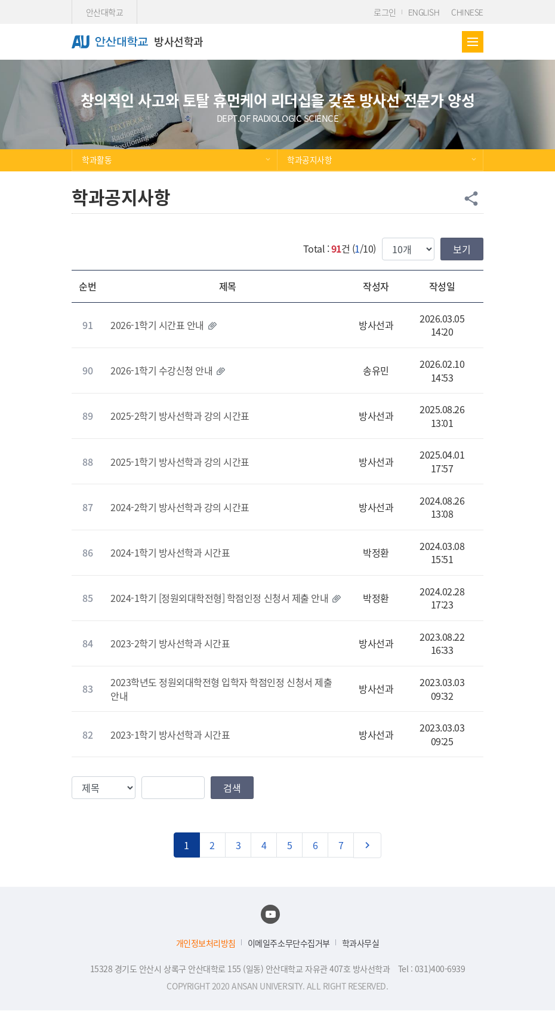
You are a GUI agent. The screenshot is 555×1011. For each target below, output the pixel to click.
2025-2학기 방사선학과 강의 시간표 (179, 415)
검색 (232, 787)
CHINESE (467, 12)
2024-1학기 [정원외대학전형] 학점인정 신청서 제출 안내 (219, 598)
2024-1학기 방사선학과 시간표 (170, 552)
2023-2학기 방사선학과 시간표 (170, 643)
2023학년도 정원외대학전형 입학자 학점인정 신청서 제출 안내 (221, 688)
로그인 (385, 12)
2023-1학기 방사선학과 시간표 (170, 734)
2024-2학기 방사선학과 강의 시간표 (179, 507)
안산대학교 (105, 12)
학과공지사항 (309, 159)
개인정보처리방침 (206, 943)
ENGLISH (424, 12)
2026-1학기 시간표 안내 (157, 325)
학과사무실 (361, 943)
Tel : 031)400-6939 (431, 969)
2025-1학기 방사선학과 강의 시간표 (179, 461)
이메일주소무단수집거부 (289, 943)
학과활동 (97, 159)
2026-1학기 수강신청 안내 (161, 370)
